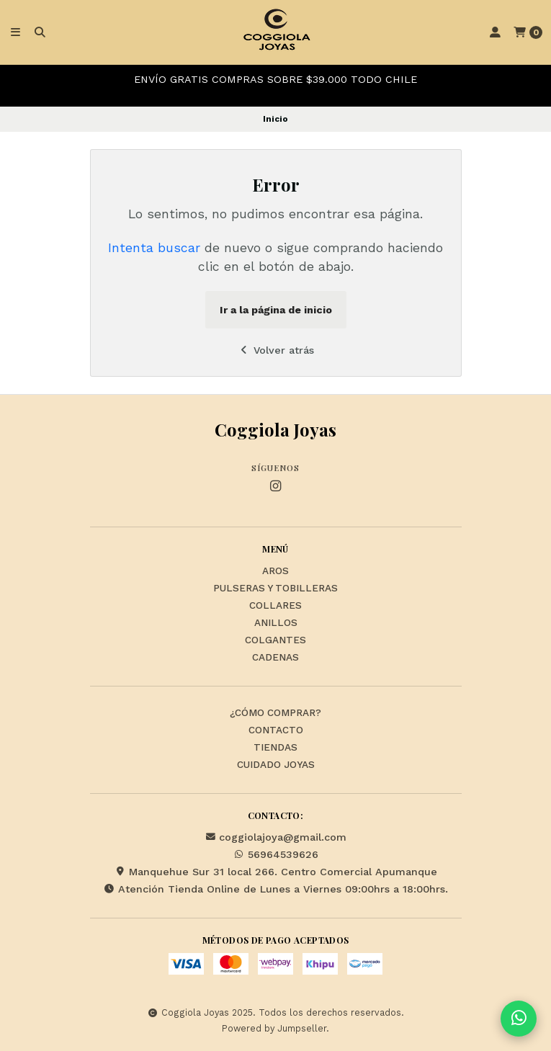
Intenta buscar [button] (154, 248)
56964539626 (275, 854)
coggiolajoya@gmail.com (275, 837)
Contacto (275, 730)
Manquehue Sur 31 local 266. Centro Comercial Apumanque (276, 872)
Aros (275, 571)
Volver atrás (275, 350)
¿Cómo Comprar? (275, 713)
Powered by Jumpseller (274, 1028)
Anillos (275, 623)
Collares (275, 606)
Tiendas (275, 748)
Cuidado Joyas (276, 765)
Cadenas (275, 658)
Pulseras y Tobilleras (275, 588)
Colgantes (275, 640)
